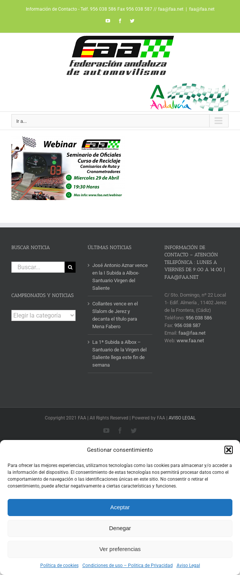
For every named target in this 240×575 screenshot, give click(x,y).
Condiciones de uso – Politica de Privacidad (127, 565)
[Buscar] (70, 267)
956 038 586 (199, 318)
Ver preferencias (120, 549)
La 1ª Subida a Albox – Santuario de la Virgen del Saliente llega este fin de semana (119, 353)
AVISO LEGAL (182, 418)
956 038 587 (187, 325)
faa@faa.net (202, 9)
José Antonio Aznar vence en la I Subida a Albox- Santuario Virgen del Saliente (120, 276)
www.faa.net (190, 340)
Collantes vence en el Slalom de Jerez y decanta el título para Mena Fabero (115, 315)
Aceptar (120, 507)
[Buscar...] (38, 267)
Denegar (120, 528)
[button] (228, 450)
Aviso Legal (188, 565)
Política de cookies (59, 565)
